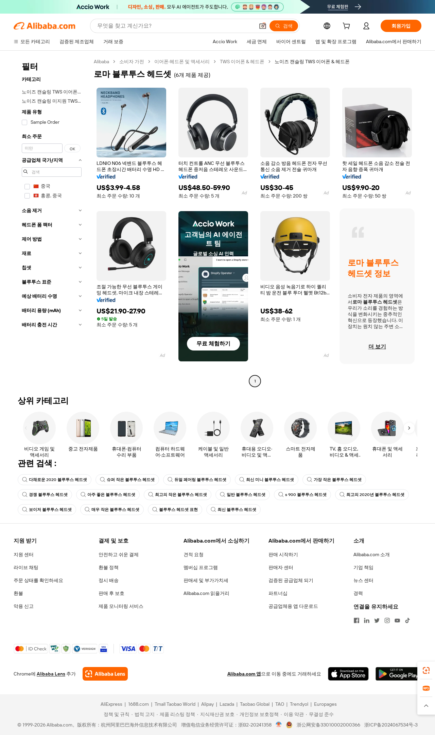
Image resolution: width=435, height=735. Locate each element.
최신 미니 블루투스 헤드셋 (266, 479)
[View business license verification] (279, 724)
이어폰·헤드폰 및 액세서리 (182, 61)
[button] (263, 26)
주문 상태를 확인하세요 (38, 580)
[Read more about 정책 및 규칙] (115, 714)
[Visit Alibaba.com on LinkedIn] (367, 620)
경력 (358, 593)
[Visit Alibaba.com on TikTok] (407, 620)
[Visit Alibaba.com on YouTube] (397, 620)
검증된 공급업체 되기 (290, 580)
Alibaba (101, 61)
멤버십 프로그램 (201, 567)
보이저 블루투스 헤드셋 (47, 509)
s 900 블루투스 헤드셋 (302, 494)
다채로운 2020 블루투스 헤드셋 (54, 479)
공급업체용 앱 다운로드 (293, 606)
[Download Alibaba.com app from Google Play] (398, 674)
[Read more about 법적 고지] (143, 714)
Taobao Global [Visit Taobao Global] (254, 704)
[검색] (283, 25)
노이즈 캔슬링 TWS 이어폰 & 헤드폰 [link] (312, 61)
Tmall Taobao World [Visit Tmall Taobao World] (175, 704)
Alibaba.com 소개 (371, 554)
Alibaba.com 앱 (244, 674)
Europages (325, 704)
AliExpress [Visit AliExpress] (111, 704)
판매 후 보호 (111, 593)
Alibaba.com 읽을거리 (206, 593)
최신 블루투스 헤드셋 (233, 509)
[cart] (348, 27)
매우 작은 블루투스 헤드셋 (112, 509)
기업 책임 (363, 567)
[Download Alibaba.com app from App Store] (348, 674)
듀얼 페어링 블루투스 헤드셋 (197, 479)
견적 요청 (194, 554)
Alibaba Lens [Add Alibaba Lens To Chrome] (51, 674)
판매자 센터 (280, 567)
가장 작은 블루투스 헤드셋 (334, 479)
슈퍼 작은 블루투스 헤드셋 (127, 479)
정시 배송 (109, 580)
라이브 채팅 (26, 567)
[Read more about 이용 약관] (292, 714)
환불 (18, 593)
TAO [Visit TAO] (279, 704)
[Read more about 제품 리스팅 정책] (176, 714)
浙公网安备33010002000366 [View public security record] (328, 725)
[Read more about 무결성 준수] (320, 714)
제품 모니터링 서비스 (121, 606)
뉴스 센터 (363, 580)
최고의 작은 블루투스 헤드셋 (177, 494)
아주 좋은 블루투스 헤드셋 (108, 494)
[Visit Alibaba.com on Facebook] (356, 620)
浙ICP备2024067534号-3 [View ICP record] (391, 725)
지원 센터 (24, 554)
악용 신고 (24, 606)
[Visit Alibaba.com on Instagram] (387, 620)
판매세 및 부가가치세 (206, 580)
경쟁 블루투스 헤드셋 (45, 494)
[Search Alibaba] (175, 26)
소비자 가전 (131, 61)
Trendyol (299, 704)
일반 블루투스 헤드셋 (242, 494)
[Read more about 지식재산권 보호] (215, 714)
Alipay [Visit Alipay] (207, 704)
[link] (426, 670)
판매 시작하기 (283, 554)
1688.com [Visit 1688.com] (138, 704)
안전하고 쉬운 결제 (119, 554)
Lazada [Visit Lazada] (227, 704)
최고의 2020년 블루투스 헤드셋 (372, 494)
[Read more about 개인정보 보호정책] (258, 714)
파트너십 (278, 593)
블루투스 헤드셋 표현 (175, 509)
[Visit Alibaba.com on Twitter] (377, 620)
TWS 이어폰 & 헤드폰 (242, 61)
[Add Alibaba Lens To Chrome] (105, 674)
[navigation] (52, 222)
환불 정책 (109, 567)
